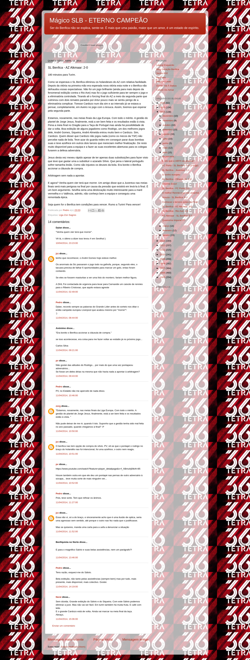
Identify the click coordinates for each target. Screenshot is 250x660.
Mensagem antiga (135, 639)
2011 (163, 250)
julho (165, 138)
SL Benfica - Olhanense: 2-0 (176, 179)
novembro (168, 120)
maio (165, 147)
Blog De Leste (163, 81)
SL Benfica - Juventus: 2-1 (176, 170)
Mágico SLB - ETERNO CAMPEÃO (98, 20)
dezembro (168, 116)
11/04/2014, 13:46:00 (67, 557)
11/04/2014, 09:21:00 (67, 350)
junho (166, 143)
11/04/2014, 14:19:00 (67, 586)
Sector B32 (162, 73)
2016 (163, 103)
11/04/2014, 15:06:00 (67, 619)
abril (165, 152)
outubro (167, 125)
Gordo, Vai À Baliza (166, 85)
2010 (163, 254)
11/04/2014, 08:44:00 (67, 317)
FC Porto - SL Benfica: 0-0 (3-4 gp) (180, 165)
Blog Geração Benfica (167, 69)
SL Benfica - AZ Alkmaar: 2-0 (177, 206)
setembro (168, 129)
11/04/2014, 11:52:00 (67, 531)
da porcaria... (169, 156)
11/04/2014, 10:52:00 (67, 483)
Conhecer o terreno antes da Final (180, 202)
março (166, 226)
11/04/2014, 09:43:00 (67, 376)
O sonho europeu (171, 174)
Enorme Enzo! (169, 184)
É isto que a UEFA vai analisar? (178, 161)
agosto (166, 134)
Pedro (59, 302)
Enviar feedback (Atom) (73, 646)
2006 (163, 272)
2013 (163, 241)
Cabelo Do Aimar (165, 90)
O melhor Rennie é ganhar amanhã (180, 193)
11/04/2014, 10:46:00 (67, 395)
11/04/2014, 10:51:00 (67, 454)
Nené (58, 597)
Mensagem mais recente (66, 639)
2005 (163, 277)
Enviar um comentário (63, 625)
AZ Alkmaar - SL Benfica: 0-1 (177, 215)
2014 (163, 112)
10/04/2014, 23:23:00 (67, 243)
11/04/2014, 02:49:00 (67, 291)
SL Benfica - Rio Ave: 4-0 (175, 211)
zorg (58, 406)
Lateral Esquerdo (165, 65)
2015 (163, 107)
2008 (163, 263)
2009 (163, 259)
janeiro (166, 235)
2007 (163, 268)
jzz (57, 253)
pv (57, 360)
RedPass (161, 77)
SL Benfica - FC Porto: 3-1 (176, 188)
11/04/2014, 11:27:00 (67, 502)
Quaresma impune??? (173, 220)
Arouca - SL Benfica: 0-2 (175, 197)
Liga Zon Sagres (67, 215)
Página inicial (103, 639)
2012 (163, 245)
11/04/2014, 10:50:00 (67, 431)
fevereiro (167, 230)
